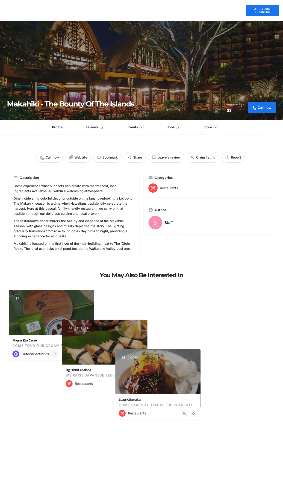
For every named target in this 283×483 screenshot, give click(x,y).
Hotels (133, 10)
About (114, 10)
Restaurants (158, 10)
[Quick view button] (78, 354)
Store (210, 127)
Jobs (173, 127)
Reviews (94, 127)
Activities (184, 10)
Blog (233, 10)
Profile (57, 127)
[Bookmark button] (87, 354)
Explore (211, 10)
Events (135, 127)
